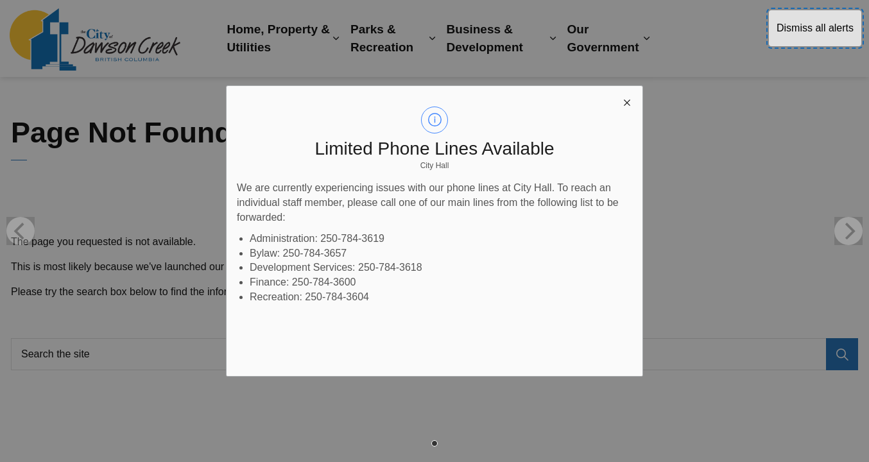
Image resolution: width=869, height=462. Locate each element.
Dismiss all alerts (815, 27)
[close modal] (627, 101)
